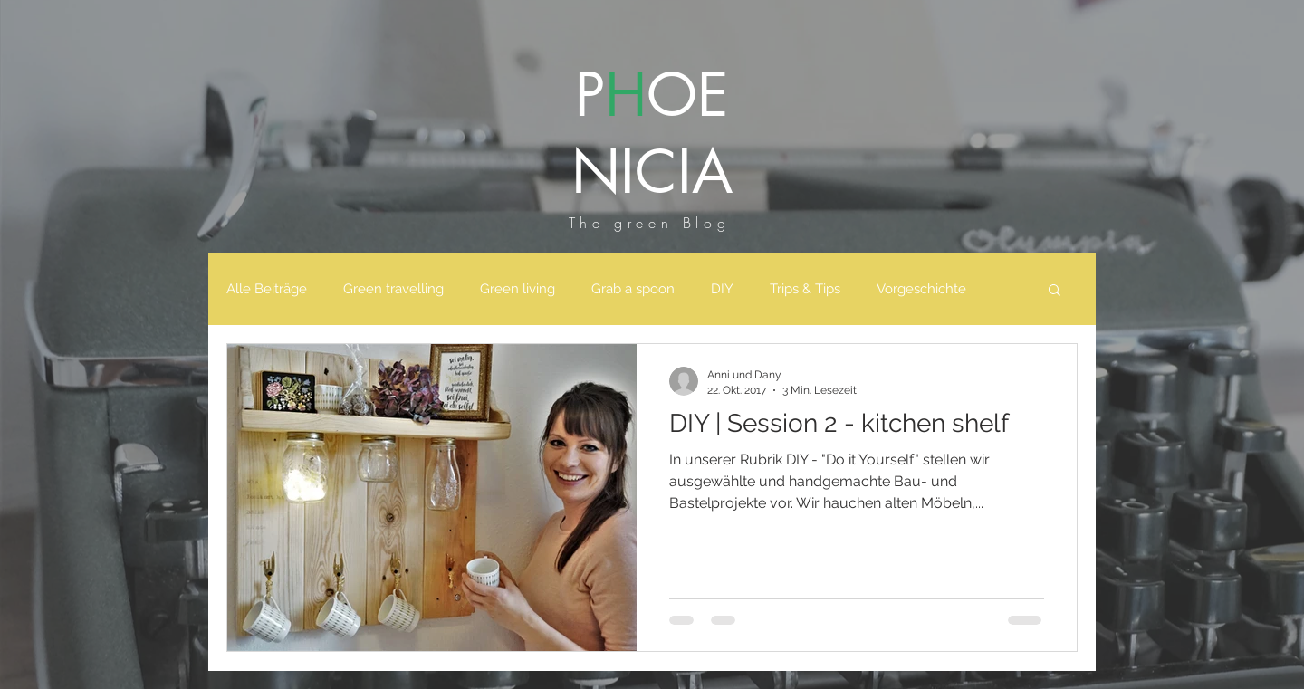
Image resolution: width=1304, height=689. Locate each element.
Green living (517, 289)
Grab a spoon (633, 289)
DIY (722, 289)
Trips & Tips (805, 289)
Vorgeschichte (921, 289)
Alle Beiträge (266, 289)
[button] (1054, 291)
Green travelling (393, 289)
